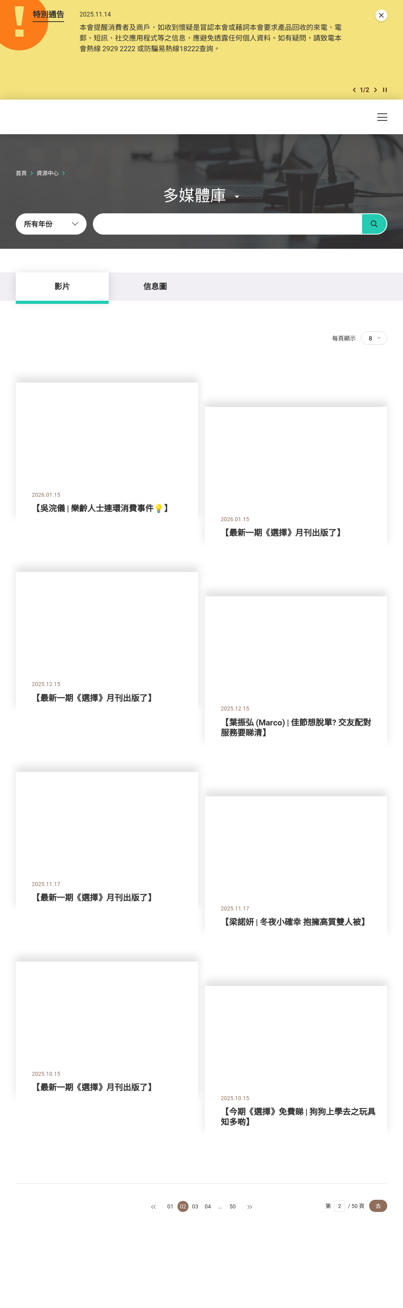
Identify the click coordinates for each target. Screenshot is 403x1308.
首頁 (21, 173)
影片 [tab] (62, 286)
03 (195, 1206)
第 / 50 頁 (344, 1206)
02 (183, 1206)
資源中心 (48, 173)
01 (170, 1206)
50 (232, 1206)
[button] (354, 90)
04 (208, 1206)
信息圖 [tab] (155, 286)
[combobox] (51, 224)
